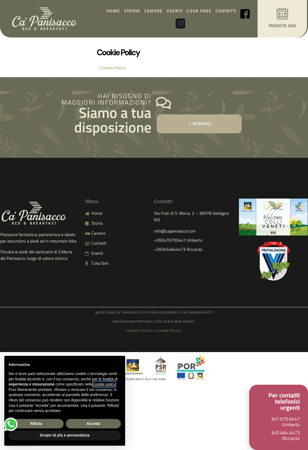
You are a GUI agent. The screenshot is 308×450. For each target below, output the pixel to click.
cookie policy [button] (104, 384)
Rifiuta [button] (36, 423)
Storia (132, 11)
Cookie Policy (113, 68)
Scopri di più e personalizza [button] (65, 435)
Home (113, 11)
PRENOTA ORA (282, 26)
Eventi (175, 11)
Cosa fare (199, 11)
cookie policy (169, 331)
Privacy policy (139, 331)
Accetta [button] (93, 423)
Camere (153, 11)
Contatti (225, 11)
